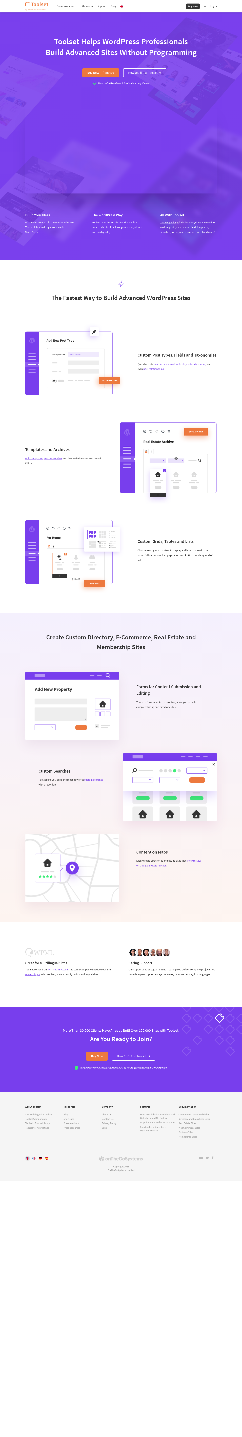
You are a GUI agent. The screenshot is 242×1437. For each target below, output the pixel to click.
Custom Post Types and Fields (193, 1114)
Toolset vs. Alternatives (37, 1127)
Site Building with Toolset (38, 1114)
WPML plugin (32, 974)
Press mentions (71, 1123)
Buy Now (193, 6)
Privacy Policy (109, 1123)
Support (102, 6)
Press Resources (72, 1127)
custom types (161, 364)
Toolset (36, 6)
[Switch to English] (27, 1158)
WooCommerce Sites (189, 1127)
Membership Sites (187, 1136)
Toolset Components (36, 1119)
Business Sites (185, 1132)
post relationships (153, 369)
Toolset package (169, 223)
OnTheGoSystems (58, 970)
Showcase (87, 6)
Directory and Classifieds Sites (194, 1119)
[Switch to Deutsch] (40, 1158)
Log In (213, 6)
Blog (113, 6)
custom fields (177, 364)
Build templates (34, 459)
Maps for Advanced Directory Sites (157, 1122)
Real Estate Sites (187, 1123)
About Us (106, 1114)
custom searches (93, 780)
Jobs (104, 1127)
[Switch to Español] (46, 1158)
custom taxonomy (196, 364)
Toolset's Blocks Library (37, 1123)
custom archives (53, 459)
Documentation (65, 6)
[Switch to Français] (33, 1158)
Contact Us (107, 1119)
